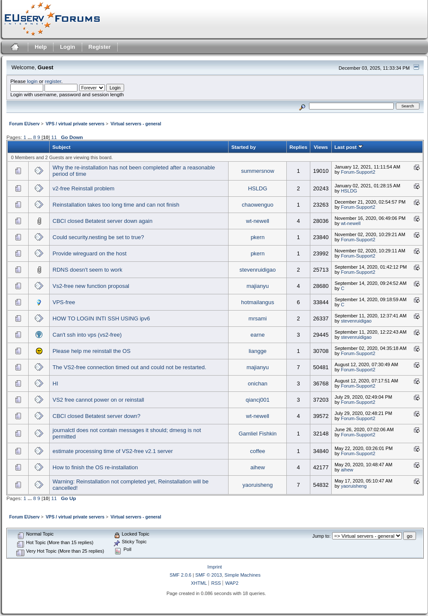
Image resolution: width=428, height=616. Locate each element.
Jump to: (321, 536)
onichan (258, 383)
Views (321, 147)
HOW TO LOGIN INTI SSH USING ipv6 (101, 318)
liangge (258, 351)
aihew (257, 467)
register (53, 81)
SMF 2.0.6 (180, 575)
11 (54, 137)
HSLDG (257, 188)
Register (100, 47)
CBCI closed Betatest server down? (96, 416)
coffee (257, 451)
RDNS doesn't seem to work (87, 270)
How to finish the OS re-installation (95, 467)
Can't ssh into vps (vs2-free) (87, 335)
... (30, 137)
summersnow (257, 171)
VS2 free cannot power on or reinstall (98, 400)
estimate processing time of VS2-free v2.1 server (113, 451)
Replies (298, 147)
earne (257, 335)
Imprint (215, 566)
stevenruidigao (258, 270)
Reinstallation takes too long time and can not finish (116, 204)
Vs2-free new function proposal (91, 286)
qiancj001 (258, 400)
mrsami (258, 318)
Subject (61, 147)
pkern (258, 237)
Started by (243, 147)
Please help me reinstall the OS (92, 351)
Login (67, 47)
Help (41, 47)
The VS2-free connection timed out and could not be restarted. (129, 367)
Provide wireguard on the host (90, 253)
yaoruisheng (257, 485)
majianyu (258, 286)
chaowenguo (257, 204)
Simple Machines (243, 575)
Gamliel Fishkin (257, 433)
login (32, 81)
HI (55, 383)
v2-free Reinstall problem (84, 188)
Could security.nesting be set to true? (98, 237)
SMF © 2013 (208, 575)
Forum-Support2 (358, 172)
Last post (348, 147)
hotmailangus (257, 302)
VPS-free (64, 302)
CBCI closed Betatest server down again (102, 221)
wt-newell (257, 221)
